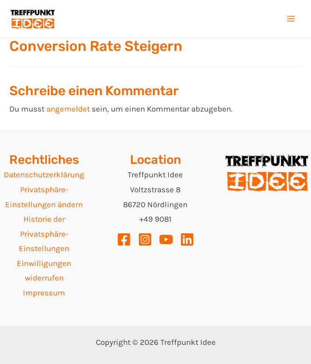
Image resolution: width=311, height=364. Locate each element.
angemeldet (68, 108)
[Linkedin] (187, 239)
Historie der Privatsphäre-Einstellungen (44, 233)
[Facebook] (124, 239)
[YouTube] (166, 239)
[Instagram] (145, 239)
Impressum (44, 292)
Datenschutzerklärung (44, 174)
